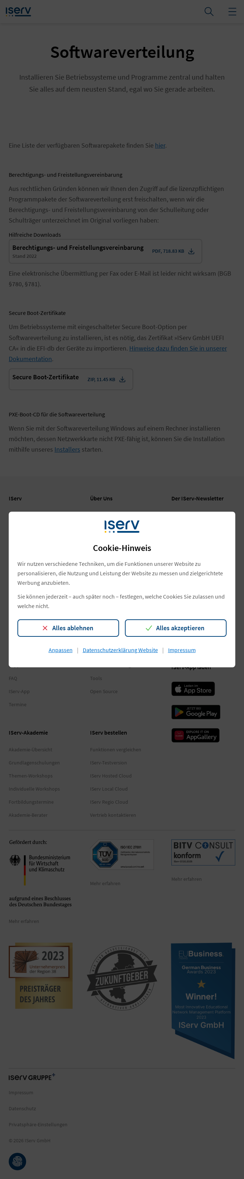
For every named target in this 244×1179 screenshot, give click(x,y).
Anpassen (61, 650)
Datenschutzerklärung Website (120, 650)
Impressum (182, 650)
